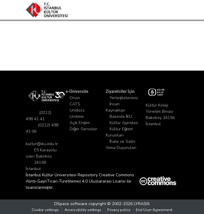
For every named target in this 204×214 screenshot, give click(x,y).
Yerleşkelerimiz (120, 104)
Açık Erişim (81, 123)
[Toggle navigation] (170, 9)
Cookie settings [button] (45, 209)
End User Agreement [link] (154, 209)
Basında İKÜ (122, 123)
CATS (76, 104)
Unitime (78, 116)
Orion (76, 98)
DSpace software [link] (70, 204)
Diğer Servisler (85, 129)
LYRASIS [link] (142, 204)
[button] (47, 9)
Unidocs (78, 110)
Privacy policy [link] (118, 209)
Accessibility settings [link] (83, 209)
